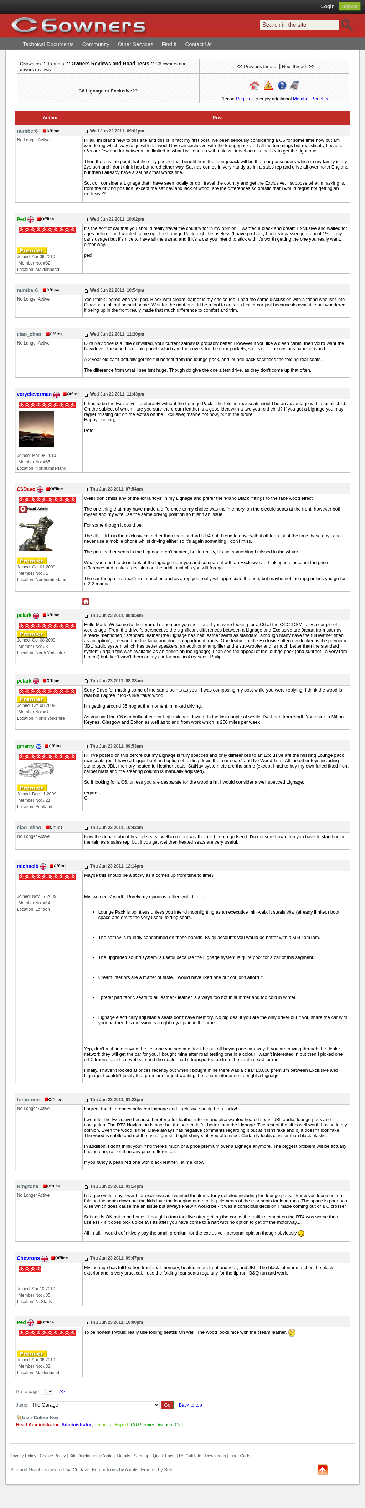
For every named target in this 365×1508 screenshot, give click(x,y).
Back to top (190, 1405)
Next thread (294, 66)
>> (62, 1391)
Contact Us (198, 44)
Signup (350, 6)
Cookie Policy (53, 1455)
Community (95, 44)
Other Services (135, 44)
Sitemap (141, 1455)
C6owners (30, 63)
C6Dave (80, 1469)
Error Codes (241, 1455)
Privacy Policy (23, 1455)
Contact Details (115, 1455)
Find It (169, 44)
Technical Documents (48, 44)
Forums (56, 63)
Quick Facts (165, 1455)
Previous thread (260, 66)
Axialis (132, 1469)
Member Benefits (310, 98)
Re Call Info (190, 1455)
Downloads (215, 1455)
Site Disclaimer (83, 1455)
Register (244, 98)
